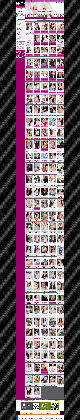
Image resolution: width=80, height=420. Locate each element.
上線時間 (18, 27)
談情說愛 (18, 38)
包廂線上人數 (19, 29)
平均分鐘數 (18, 24)
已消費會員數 (19, 23)
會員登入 (20, 8)
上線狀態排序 (19, 34)
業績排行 (18, 20)
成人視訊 (18, 39)
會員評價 (18, 25)
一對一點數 (18, 32)
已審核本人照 (19, 37)
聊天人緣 (18, 28)
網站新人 (18, 33)
